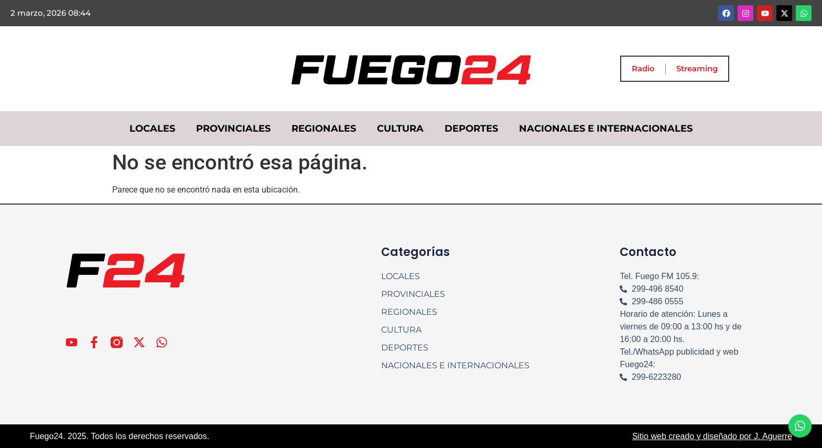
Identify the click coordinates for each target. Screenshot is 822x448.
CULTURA (400, 128)
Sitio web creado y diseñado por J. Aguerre (712, 436)
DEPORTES (471, 128)
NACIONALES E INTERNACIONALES (606, 128)
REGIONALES (323, 128)
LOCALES (152, 128)
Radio (643, 68)
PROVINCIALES (233, 128)
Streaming (697, 68)
